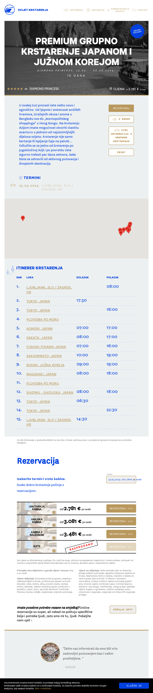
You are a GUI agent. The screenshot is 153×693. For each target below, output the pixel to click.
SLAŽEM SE (134, 685)
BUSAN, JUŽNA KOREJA (45, 365)
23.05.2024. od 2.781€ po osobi (122, 479)
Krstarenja (76, 10)
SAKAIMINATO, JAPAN (44, 356)
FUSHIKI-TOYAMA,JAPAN (46, 347)
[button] (23, 218)
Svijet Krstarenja (33, 10)
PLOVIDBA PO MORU (42, 319)
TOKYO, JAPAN (38, 301)
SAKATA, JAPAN (39, 338)
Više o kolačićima (43, 688)
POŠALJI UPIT (123, 609)
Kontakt (143, 10)
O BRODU (121, 119)
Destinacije (98, 10)
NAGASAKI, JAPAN (41, 374)
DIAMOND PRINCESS (44, 88)
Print (121, 152)
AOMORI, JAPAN (39, 328)
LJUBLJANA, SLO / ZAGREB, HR (49, 289)
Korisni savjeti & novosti (120, 10)
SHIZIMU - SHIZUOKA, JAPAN (49, 392)
